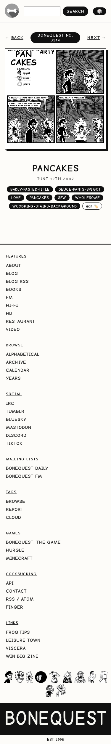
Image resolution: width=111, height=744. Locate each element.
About (13, 265)
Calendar (17, 370)
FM (9, 297)
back (17, 37)
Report (14, 509)
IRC (10, 403)
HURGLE (15, 550)
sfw (62, 197)
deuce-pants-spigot (80, 189)
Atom (27, 599)
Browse (15, 501)
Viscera (16, 648)
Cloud (13, 517)
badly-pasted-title (30, 189)
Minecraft (19, 558)
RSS (10, 599)
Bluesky (16, 419)
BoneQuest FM (24, 476)
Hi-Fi (12, 305)
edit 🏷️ (92, 206)
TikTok (14, 443)
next (93, 37)
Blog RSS (17, 281)
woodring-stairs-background (44, 206)
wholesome (87, 197)
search (75, 11)
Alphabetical (22, 354)
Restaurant (20, 321)
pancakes (39, 197)
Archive (16, 362)
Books (13, 289)
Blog (12, 273)
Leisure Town (23, 640)
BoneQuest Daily (27, 468)
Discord (16, 435)
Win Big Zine (22, 656)
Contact (16, 591)
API (10, 583)
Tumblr (15, 411)
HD (9, 313)
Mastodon (18, 427)
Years (13, 378)
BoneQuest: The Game (33, 542)
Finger (14, 607)
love (16, 197)
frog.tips (18, 632)
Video (13, 329)
